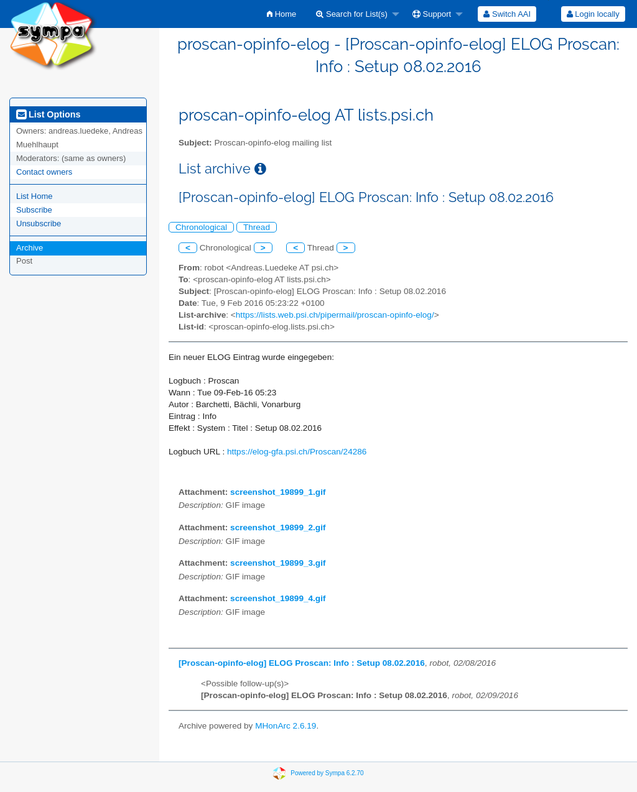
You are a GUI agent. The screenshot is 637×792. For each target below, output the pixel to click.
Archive (29, 247)
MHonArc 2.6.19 (285, 725)
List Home (34, 196)
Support (431, 14)
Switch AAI (507, 14)
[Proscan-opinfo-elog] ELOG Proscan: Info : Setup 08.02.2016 (302, 663)
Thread (256, 227)
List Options (48, 114)
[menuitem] (281, 14)
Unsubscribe (38, 223)
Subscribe (34, 209)
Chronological (201, 227)
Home (281, 14)
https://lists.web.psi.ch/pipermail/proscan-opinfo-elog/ (335, 315)
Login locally (593, 14)
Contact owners (44, 172)
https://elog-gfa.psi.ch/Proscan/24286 (296, 451)
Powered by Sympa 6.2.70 (327, 772)
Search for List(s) (352, 14)
